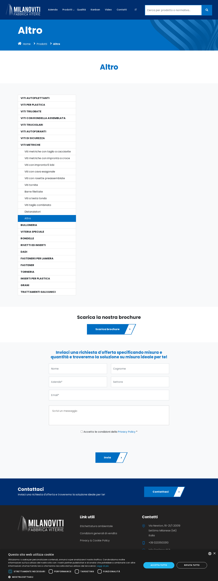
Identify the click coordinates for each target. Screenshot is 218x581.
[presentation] (74, 441)
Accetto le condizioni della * (109, 432)
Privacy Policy (126, 432)
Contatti (122, 9)
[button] (73, 577)
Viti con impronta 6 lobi (39, 165)
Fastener (27, 265)
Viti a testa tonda (36, 198)
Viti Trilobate (31, 111)
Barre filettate (34, 192)
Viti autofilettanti (35, 98)
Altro (28, 218)
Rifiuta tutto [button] (192, 565)
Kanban (95, 9)
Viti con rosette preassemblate (45, 178)
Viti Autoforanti (33, 131)
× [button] (214, 553)
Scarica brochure (113, 329)
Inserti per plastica (35, 278)
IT (136, 10)
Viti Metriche (30, 145)
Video (108, 9)
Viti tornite (31, 185)
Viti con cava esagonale (40, 171)
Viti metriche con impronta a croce (47, 158)
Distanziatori (33, 212)
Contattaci (166, 492)
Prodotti (67, 9)
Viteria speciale (32, 232)
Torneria (27, 272)
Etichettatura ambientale (96, 526)
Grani (25, 285)
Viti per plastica (33, 105)
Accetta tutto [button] (159, 565)
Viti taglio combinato (38, 205)
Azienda (53, 9)
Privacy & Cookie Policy (95, 540)
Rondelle (27, 238)
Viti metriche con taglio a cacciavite (48, 151)
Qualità (81, 9)
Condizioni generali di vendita (98, 533)
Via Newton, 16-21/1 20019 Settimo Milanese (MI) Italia (164, 530)
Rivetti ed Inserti (33, 245)
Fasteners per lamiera (37, 258)
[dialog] (109, 565)
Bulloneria (29, 225)
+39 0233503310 (158, 542)
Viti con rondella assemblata (43, 118)
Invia (113, 457)
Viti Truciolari (32, 125)
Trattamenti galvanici (38, 292)
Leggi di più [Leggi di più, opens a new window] (103, 566)
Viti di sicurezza (33, 138)
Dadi (24, 252)
